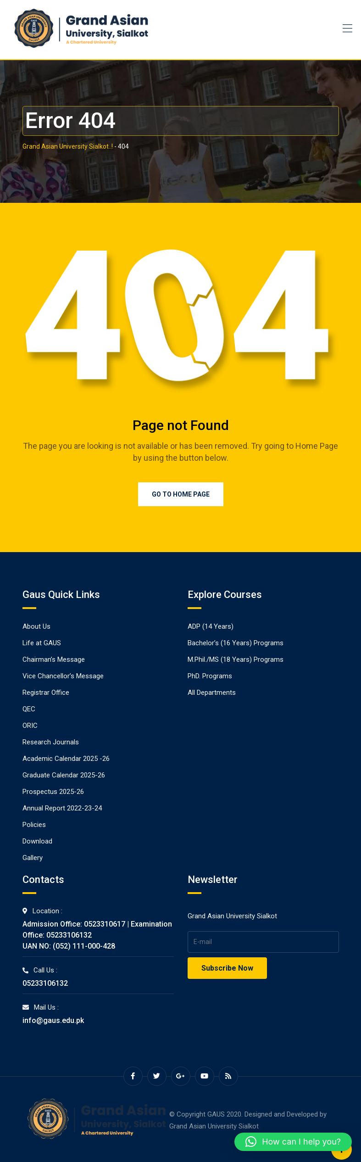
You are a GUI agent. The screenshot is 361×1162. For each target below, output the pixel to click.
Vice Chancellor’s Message (63, 676)
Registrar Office (45, 692)
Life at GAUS (41, 643)
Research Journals (50, 742)
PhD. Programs (210, 676)
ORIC (30, 725)
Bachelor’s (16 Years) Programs (235, 643)
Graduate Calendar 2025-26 (63, 775)
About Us (36, 626)
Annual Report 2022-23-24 (62, 808)
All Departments (212, 692)
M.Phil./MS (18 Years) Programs (235, 659)
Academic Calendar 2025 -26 (66, 758)
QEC (28, 709)
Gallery (32, 858)
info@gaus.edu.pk (53, 1020)
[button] (293, 1142)
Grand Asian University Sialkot (214, 1126)
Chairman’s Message (53, 659)
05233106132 (45, 983)
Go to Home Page (181, 494)
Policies (34, 825)
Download (37, 841)
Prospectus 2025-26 (53, 792)
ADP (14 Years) (210, 626)
